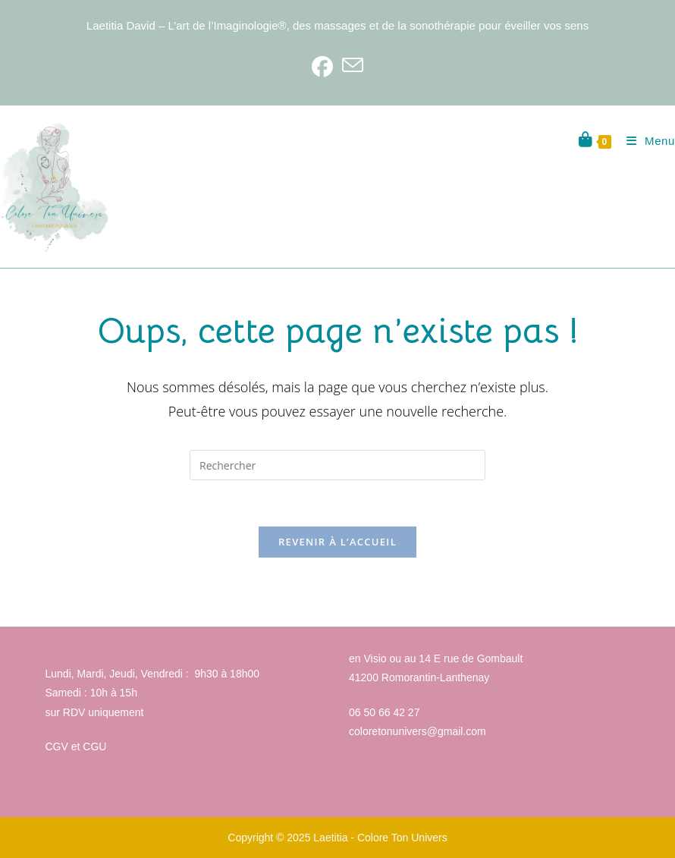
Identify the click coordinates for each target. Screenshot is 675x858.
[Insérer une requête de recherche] (337, 465)
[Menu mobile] (645, 140)
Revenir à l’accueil (337, 541)
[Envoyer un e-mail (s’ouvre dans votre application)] (353, 66)
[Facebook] (322, 66)
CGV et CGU (76, 746)
